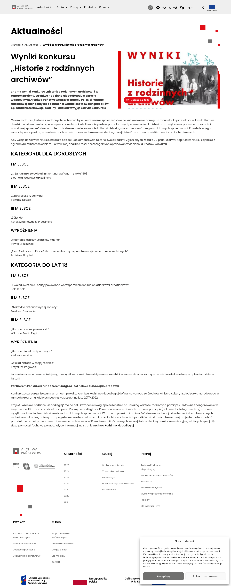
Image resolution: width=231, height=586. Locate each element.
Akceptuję (163, 576)
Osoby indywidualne (167, 475)
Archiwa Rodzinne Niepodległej (134, 467)
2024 (61, 471)
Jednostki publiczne (167, 481)
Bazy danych (98, 494)
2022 (61, 483)
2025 (61, 465)
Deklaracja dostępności (114, 559)
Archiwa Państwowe (200, 475)
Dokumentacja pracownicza (99, 485)
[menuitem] (115, 577)
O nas (102, 7)
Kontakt (193, 494)
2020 (61, 496)
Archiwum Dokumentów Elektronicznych (169, 467)
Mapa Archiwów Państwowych (198, 467)
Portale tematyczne (134, 492)
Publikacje (129, 485)
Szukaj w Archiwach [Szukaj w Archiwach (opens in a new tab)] (102, 465)
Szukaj (61, 7)
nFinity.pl (33, 565)
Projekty (128, 508)
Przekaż (89, 7)
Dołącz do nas (197, 481)
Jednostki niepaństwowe (170, 487)
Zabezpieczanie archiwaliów (132, 477)
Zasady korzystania (101, 471)
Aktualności (44, 7)
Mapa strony (108, 563)
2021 (60, 490)
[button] (201, 8)
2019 (60, 502)
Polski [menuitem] (117, 577)
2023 (61, 477)
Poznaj (74, 7)
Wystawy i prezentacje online (136, 500)
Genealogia (97, 477)
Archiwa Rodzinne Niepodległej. (113, 426)
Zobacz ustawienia (205, 576)
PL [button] (189, 8)
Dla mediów (195, 487)
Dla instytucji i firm (133, 514)
